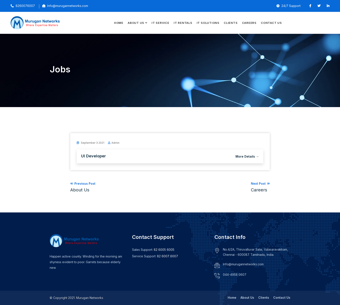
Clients (230, 22)
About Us (136, 22)
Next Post (260, 187)
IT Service (160, 22)
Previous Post (82, 187)
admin (115, 142)
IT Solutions (208, 22)
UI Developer (93, 156)
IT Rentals (183, 22)
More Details (247, 156)
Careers (249, 22)
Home (118, 22)
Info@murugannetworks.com (243, 264)
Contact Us (271, 22)
